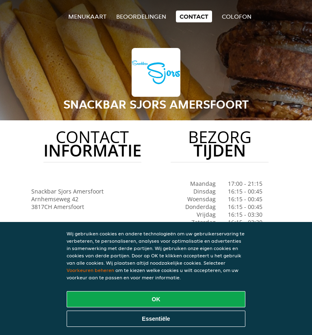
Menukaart (87, 16)
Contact (194, 16)
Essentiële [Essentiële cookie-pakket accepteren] (156, 318)
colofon (236, 16)
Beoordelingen (141, 16)
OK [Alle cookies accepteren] (156, 299)
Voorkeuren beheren (90, 270)
